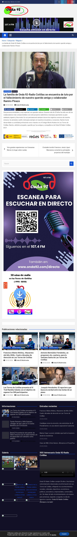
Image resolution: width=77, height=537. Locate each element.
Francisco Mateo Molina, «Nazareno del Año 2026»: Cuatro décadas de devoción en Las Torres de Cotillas (19, 355)
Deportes (15, 382)
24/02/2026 (45, 363)
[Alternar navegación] (10, 35)
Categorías (7, 91)
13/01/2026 (14, 428)
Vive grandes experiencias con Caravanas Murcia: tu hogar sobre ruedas (20, 149)
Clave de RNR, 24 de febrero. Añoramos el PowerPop (57, 443)
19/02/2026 (45, 395)
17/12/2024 (14, 441)
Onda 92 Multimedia (21, 105)
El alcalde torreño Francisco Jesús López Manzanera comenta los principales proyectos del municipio (56, 150)
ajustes (53, 535)
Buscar (71, 164)
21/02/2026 (8, 395)
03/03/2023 (8, 105)
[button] (9, 109)
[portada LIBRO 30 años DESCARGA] (20, 272)
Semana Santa (16, 347)
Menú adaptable (73, 2)
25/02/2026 (8, 360)
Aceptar (64, 534)
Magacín (14, 91)
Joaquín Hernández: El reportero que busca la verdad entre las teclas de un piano (56, 389)
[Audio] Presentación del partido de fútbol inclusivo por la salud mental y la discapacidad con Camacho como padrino (23, 436)
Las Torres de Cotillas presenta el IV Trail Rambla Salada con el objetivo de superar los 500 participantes (19, 389)
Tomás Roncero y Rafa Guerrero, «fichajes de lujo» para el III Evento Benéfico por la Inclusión (22, 423)
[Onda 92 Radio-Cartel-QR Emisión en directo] (38, 173)
